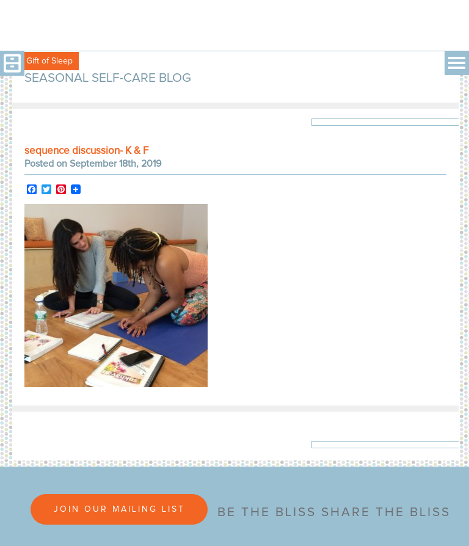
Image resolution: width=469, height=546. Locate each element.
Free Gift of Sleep (39, 61)
